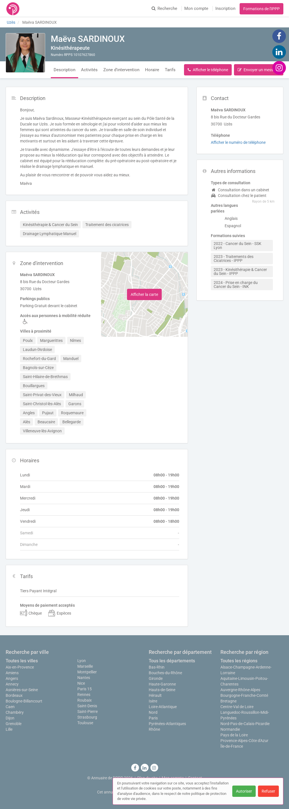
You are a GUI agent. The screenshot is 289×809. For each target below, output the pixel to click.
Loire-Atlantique (163, 706)
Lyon (81, 660)
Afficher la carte (144, 294)
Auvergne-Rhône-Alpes (240, 689)
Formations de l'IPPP (261, 8)
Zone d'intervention (121, 69)
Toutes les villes (22, 660)
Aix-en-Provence (20, 667)
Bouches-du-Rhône (165, 673)
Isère (153, 701)
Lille (9, 729)
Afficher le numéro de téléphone (238, 142)
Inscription (225, 8)
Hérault (155, 695)
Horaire (152, 69)
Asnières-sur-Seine (22, 689)
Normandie (230, 729)
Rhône (154, 729)
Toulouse (85, 723)
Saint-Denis (87, 706)
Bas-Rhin (157, 667)
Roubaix (84, 700)
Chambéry (15, 712)
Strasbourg (87, 717)
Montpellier (87, 672)
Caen (10, 706)
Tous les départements (172, 660)
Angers (12, 678)
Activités (89, 69)
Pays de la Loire (234, 735)
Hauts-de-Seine (162, 689)
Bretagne (228, 701)
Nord (153, 712)
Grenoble (13, 723)
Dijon (10, 718)
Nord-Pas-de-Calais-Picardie (245, 723)
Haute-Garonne (162, 684)
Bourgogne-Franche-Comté (244, 695)
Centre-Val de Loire (236, 706)
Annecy (12, 684)
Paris (153, 718)
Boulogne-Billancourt (24, 701)
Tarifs (170, 69)
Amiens (12, 673)
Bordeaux (14, 695)
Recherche (164, 8)
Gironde (156, 678)
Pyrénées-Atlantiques (167, 723)
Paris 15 (84, 689)
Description (64, 69)
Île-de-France (231, 746)
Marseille (85, 666)
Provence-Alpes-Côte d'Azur (244, 740)
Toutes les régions (238, 660)
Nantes (83, 677)
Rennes (83, 694)
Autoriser (244, 791)
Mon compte (196, 8)
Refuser (268, 791)
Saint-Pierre (87, 711)
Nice (81, 683)
